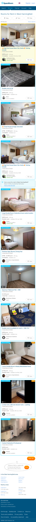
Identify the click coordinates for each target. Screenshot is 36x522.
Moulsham (21, 478)
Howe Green (21, 477)
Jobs (27, 517)
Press (26, 514)
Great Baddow (4, 482)
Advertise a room (5, 502)
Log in (33, 3)
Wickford (21, 489)
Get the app (4, 511)
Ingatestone (3, 491)
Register (28, 3)
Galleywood (3, 480)
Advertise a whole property (8, 506)
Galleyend (3, 478)
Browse (10, 8)
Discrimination (5, 517)
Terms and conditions (7, 514)
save (26, 467)
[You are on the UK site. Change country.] (19, 3)
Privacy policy (19, 514)
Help (30, 8)
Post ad (17, 8)
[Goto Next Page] (31, 458)
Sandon (20, 480)
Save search (31, 21)
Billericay (3, 494)
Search (4, 8)
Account (23, 8)
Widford (20, 482)
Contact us (21, 511)
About (27, 511)
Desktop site (12, 511)
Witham (20, 492)
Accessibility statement (17, 517)
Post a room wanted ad (7, 504)
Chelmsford (3, 477)
